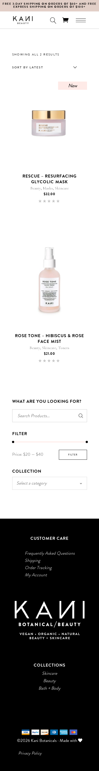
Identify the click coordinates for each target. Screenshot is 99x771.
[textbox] (49, 483)
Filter (73, 454)
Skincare (62, 188)
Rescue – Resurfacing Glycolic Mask (49, 179)
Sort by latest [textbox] (27, 67)
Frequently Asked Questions (50, 553)
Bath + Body (49, 688)
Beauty (35, 188)
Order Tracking (38, 567)
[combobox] (43, 67)
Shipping (32, 560)
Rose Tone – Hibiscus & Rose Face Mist (49, 338)
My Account (36, 575)
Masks (48, 188)
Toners (63, 347)
